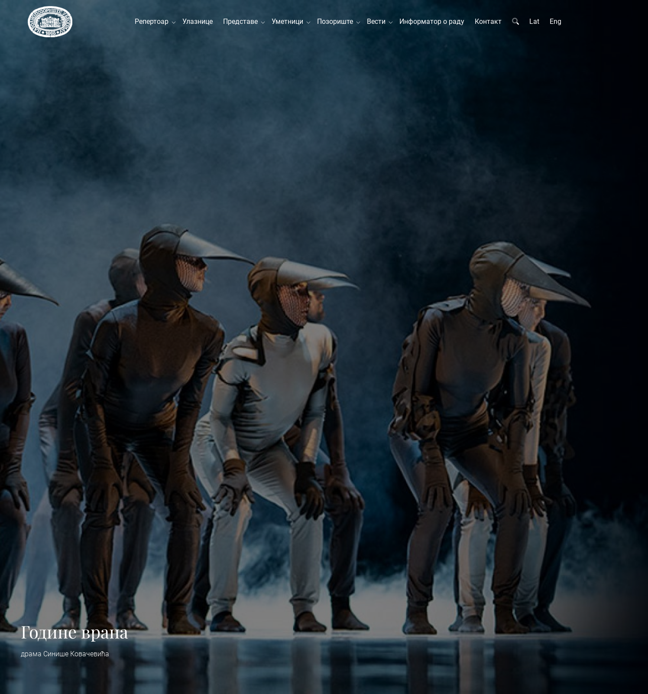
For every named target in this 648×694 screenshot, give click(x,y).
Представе (242, 21)
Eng (555, 21)
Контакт (488, 21)
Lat (534, 21)
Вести (378, 21)
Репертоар (153, 21)
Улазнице (197, 21)
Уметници (289, 21)
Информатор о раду (431, 21)
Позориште (336, 21)
